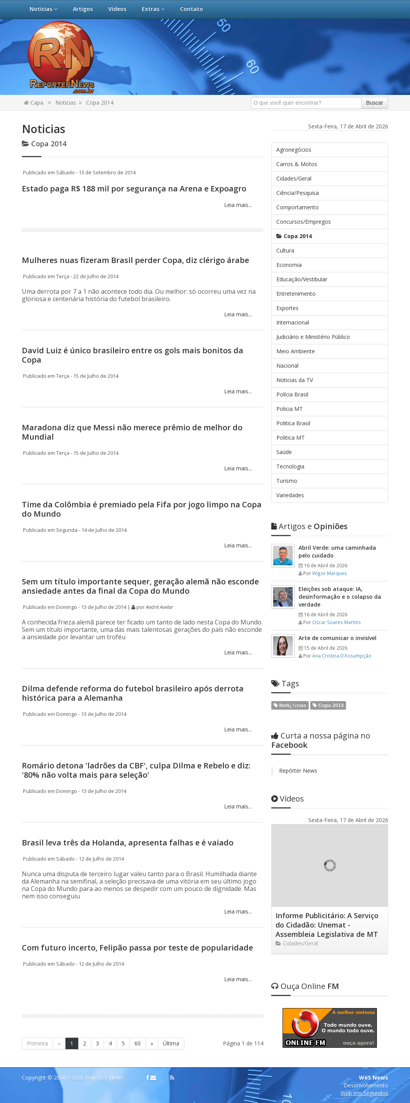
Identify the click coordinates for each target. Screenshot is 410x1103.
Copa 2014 (99, 102)
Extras (153, 8)
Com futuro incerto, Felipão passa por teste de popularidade (137, 947)
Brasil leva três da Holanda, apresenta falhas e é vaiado (127, 842)
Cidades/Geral (293, 178)
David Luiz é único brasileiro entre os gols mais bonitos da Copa (132, 355)
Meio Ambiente (295, 351)
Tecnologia (290, 466)
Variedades (290, 495)
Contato (191, 8)
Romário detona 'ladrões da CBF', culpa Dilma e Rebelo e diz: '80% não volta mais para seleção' (136, 770)
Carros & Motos (296, 164)
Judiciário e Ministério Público (313, 336)
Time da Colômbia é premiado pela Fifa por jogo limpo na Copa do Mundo (142, 509)
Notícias (43, 8)
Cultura (285, 250)
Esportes (287, 308)
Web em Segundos (364, 1093)
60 (137, 1043)
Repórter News (298, 770)
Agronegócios (293, 149)
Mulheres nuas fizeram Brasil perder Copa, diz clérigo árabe (135, 260)
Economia (289, 264)
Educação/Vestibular (301, 279)
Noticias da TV (294, 380)
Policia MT (289, 408)
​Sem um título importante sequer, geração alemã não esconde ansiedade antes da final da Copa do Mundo (140, 586)
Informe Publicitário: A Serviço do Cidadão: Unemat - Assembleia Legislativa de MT (327, 925)
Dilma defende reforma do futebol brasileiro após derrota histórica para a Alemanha (133, 693)
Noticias (65, 102)
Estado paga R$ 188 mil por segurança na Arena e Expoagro (134, 188)
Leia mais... (237, 205)
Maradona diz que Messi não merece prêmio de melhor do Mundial (132, 432)
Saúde (284, 452)
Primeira (37, 1043)
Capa (33, 102)
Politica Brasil (293, 423)
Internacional (292, 322)
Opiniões (309, 526)
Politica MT (290, 437)
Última (171, 1043)
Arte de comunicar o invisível (337, 638)
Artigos (83, 8)
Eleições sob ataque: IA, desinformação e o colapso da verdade (340, 596)
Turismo (286, 480)
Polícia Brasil (292, 394)
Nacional (287, 365)
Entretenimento (296, 293)
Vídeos (117, 8)
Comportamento (297, 207)
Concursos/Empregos (303, 221)
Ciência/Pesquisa (297, 192)
